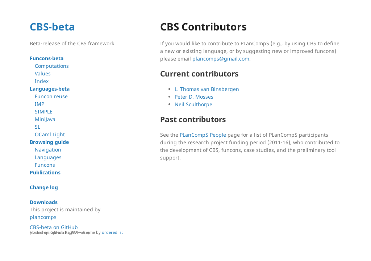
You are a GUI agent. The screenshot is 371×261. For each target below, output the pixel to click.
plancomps (43, 217)
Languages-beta (50, 88)
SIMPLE (44, 111)
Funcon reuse (51, 96)
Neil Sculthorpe (193, 104)
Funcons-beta (46, 58)
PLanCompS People (203, 134)
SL (37, 126)
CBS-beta (52, 26)
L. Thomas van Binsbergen (207, 89)
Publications (45, 172)
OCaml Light (50, 134)
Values (43, 73)
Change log (44, 187)
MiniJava (45, 119)
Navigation (48, 149)
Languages (48, 157)
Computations (52, 65)
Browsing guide (49, 141)
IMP (39, 103)
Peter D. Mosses (194, 96)
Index (42, 81)
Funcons (45, 164)
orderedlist (112, 232)
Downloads (44, 202)
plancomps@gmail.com (220, 58)
